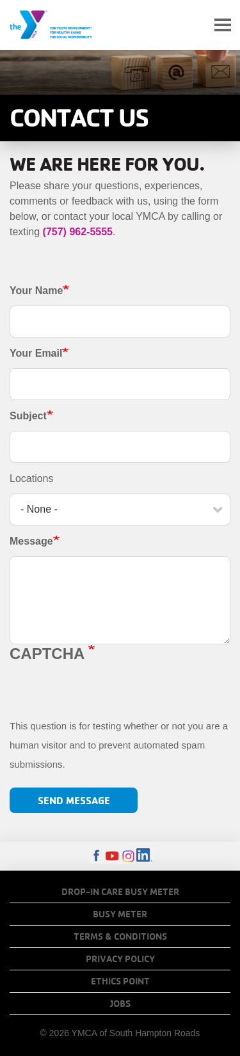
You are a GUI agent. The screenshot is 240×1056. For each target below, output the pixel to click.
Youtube (112, 856)
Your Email (36, 353)
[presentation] (107, 692)
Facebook (96, 856)
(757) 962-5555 (78, 231)
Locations (32, 478)
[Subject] (120, 447)
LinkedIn (144, 856)
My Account (192, 25)
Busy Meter (120, 914)
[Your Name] (120, 322)
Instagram (128, 856)
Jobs (120, 1003)
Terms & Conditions (120, 936)
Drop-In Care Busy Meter (120, 891)
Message (31, 541)
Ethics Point (120, 981)
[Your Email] (120, 384)
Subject (28, 415)
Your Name (36, 290)
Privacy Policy (120, 959)
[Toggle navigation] (222, 25)
